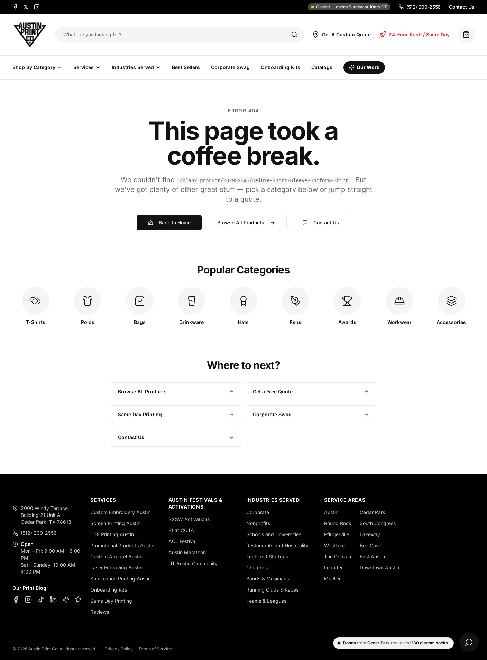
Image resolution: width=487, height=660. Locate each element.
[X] (26, 6)
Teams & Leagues (266, 601)
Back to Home (169, 222)
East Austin (372, 556)
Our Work (364, 67)
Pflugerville (336, 534)
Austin (331, 512)
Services (87, 67)
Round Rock (337, 523)
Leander (333, 567)
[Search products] (172, 34)
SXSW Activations (189, 519)
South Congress (378, 523)
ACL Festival (182, 541)
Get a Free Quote (311, 391)
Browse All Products (246, 222)
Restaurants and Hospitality (277, 545)
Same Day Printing (176, 414)
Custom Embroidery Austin (120, 512)
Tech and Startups (267, 556)
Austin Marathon (187, 552)
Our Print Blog (29, 588)
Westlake (334, 545)
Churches (257, 567)
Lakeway (370, 534)
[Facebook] (15, 7)
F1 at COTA (181, 530)
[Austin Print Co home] (29, 34)
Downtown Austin (379, 567)
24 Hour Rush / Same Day (414, 34)
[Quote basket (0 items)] (466, 34)
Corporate (257, 512)
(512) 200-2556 (420, 7)
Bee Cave (371, 545)
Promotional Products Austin (122, 545)
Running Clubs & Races (272, 590)
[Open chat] (469, 642)
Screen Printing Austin (115, 523)
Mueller (332, 579)
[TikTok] (40, 599)
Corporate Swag (230, 67)
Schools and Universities (273, 534)
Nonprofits (258, 523)
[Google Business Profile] (78, 599)
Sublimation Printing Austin (120, 579)
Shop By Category (37, 67)
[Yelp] (65, 599)
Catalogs (321, 67)
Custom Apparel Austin (116, 556)
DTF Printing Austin (112, 534)
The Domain (337, 556)
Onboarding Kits (280, 67)
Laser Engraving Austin (116, 567)
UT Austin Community (193, 563)
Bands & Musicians (267, 579)
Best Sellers (186, 67)
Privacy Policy (118, 648)
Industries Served (136, 67)
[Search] (294, 34)
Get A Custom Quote (341, 34)
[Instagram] (36, 7)
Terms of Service (155, 648)
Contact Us (462, 7)
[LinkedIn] (53, 599)
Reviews (99, 612)
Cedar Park (372, 512)
